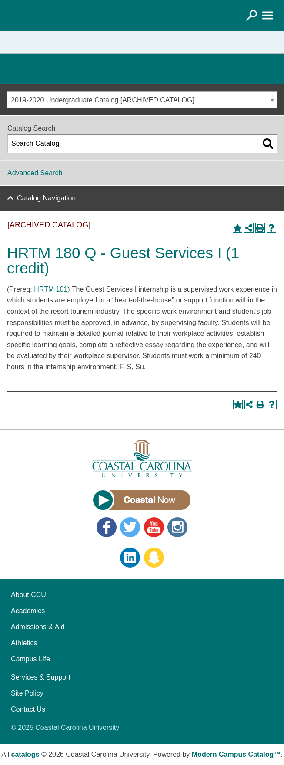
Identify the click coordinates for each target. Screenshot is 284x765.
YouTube (154, 527)
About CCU (28, 594)
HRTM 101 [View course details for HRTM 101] (50, 289)
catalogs (25, 754)
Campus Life (30, 659)
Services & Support (40, 677)
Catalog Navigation (46, 198)
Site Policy (27, 693)
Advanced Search (34, 173)
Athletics (24, 643)
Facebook (106, 527)
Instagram (177, 527)
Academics (28, 610)
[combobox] (142, 99)
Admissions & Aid (38, 626)
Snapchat (154, 557)
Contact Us (28, 709)
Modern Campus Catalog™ (236, 754)
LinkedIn (130, 557)
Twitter (130, 527)
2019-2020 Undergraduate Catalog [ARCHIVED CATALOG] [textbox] (102, 100)
